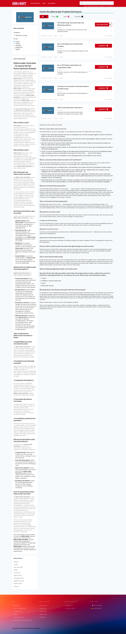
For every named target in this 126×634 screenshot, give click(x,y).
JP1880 (16, 570)
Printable (79, 16)
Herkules (16, 562)
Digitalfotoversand (19, 581)
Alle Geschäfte (35, 3)
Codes (54, 16)
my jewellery (91, 6)
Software (43, 617)
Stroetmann (17, 573)
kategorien (69, 605)
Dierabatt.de (97, 608)
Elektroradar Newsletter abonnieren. (70, 107)
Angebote (43, 608)
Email (61, 36)
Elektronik (43, 614)
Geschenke (43, 611)
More (61, 74)
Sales (66, 16)
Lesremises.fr (97, 605)
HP (106, 6)
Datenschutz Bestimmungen (23, 620)
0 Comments (108, 36)
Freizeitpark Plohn (19, 578)
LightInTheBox (18, 575)
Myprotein (102, 6)
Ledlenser (16, 586)
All (44, 16)
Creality (16, 564)
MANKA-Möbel (18, 583)
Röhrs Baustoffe (18, 567)
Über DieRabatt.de (20, 608)
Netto (85, 6)
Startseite (17, 605)
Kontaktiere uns (19, 617)
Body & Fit (96, 6)
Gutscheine (43, 605)
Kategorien (51, 3)
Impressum (17, 611)
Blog (44, 3)
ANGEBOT (103, 46)
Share (55, 36)
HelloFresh (110, 6)
